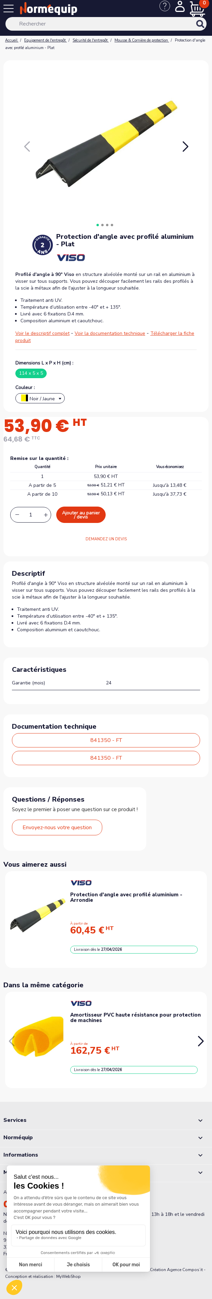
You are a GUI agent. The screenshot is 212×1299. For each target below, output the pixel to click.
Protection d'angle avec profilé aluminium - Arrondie (126, 897)
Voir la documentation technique (110, 333)
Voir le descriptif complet (42, 333)
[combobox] (40, 398)
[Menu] (10, 10)
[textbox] (40, 399)
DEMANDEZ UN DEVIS (106, 539)
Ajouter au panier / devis (81, 515)
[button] (185, 146)
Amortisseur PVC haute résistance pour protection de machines (135, 1017)
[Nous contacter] (167, 9)
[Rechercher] (106, 24)
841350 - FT (106, 740)
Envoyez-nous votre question (57, 827)
